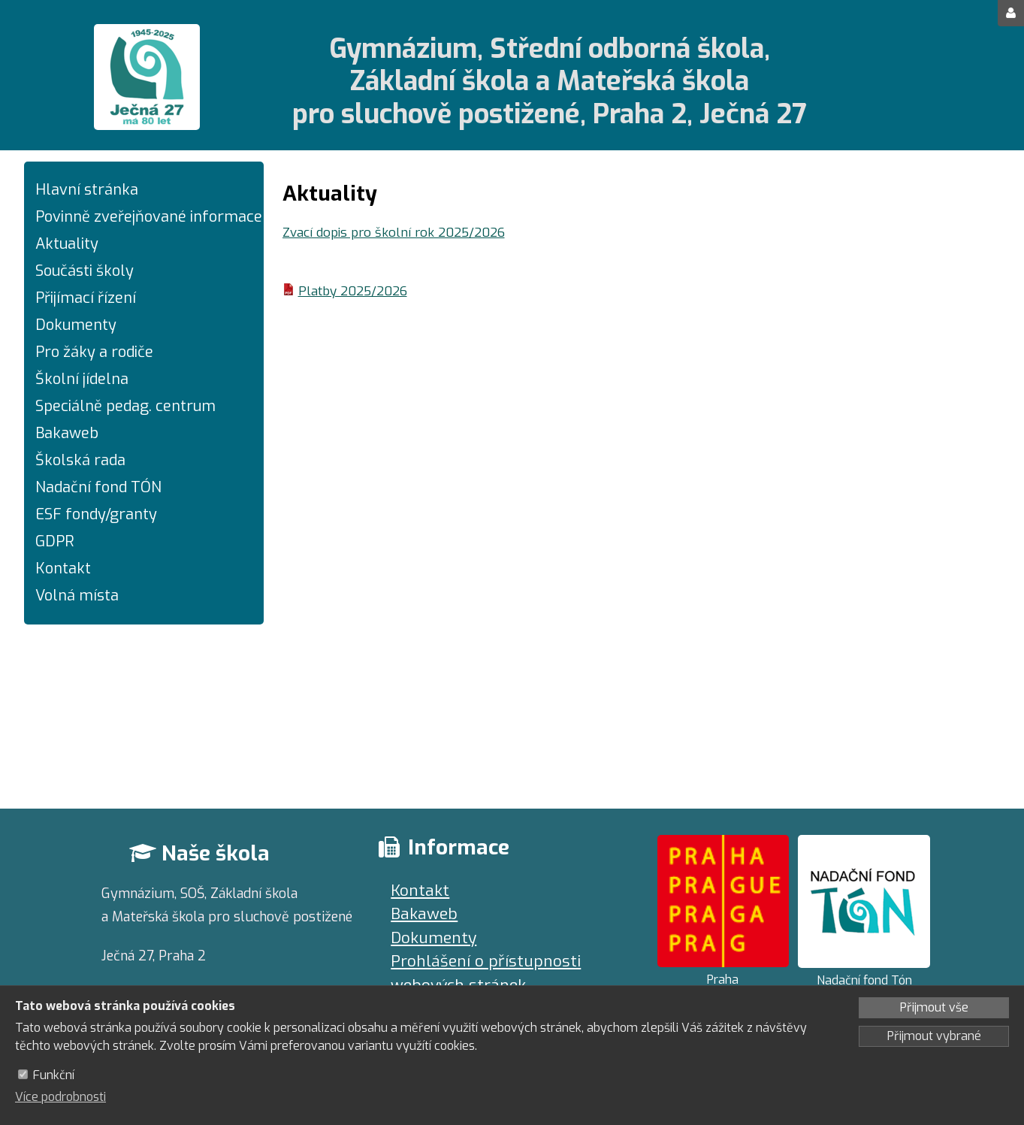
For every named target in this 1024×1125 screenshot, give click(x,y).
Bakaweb (66, 433)
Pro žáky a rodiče (94, 352)
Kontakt (63, 568)
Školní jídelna (81, 379)
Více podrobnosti (60, 1097)
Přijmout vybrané (934, 1036)
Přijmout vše (934, 1007)
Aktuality (66, 244)
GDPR (54, 541)
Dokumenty (75, 325)
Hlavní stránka (86, 190)
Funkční (53, 1075)
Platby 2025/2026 (352, 291)
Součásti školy (84, 271)
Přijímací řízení (85, 298)
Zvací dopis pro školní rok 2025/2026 (393, 232)
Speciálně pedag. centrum (125, 406)
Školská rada (80, 460)
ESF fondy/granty (96, 514)
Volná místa (77, 595)
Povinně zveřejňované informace (143, 217)
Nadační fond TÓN (98, 487)
